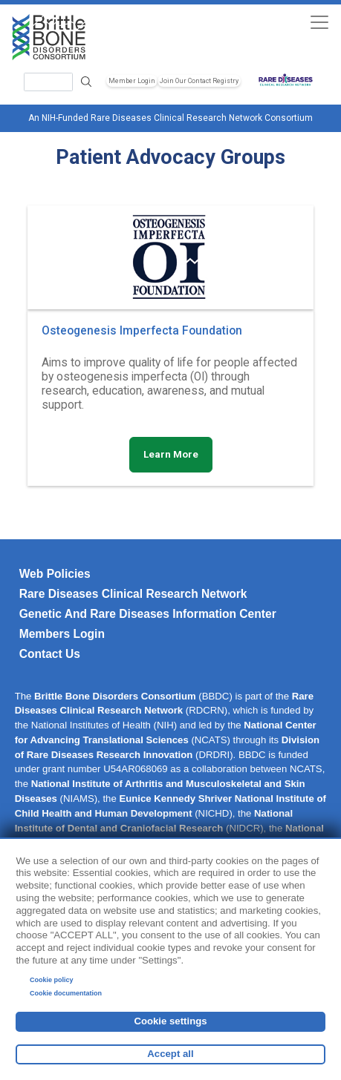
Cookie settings (170, 1021)
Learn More (170, 454)
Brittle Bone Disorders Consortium (115, 696)
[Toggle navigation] (319, 22)
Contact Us (49, 654)
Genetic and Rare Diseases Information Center (147, 614)
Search (86, 82)
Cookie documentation (66, 993)
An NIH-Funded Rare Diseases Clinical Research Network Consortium (170, 118)
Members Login (62, 634)
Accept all (170, 1053)
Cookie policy (52, 980)
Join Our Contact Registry (199, 81)
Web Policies (55, 573)
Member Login (131, 81)
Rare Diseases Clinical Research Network (133, 593)
